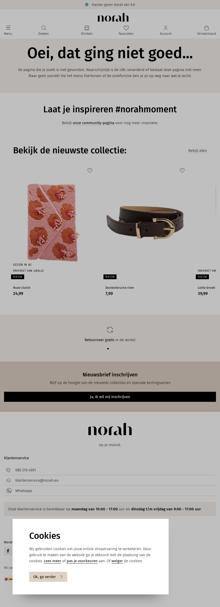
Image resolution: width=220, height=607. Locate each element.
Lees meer (52, 561)
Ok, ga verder (48, 577)
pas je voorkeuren (82, 561)
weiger (117, 561)
